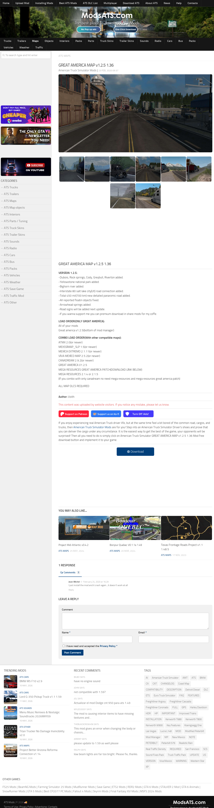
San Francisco (192, 743)
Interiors (54, 41)
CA (147, 677)
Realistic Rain (186, 737)
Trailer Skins (108, 41)
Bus (153, 41)
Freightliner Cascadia (180, 695)
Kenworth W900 (154, 719)
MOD (178, 725)
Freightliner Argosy (156, 695)
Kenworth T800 (194, 713)
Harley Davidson (198, 701)
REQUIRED (175, 743)
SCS (205, 743)
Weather (188, 41)
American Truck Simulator (165, 671)
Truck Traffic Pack (177, 748)
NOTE (192, 731)
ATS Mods (9, 796)
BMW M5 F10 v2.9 (31, 675)
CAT (155, 677)
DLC (206, 683)
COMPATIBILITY (154, 683)
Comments (71, 566)
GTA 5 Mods (34, 785)
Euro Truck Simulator (164, 689)
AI (147, 671)
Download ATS (118, 3)
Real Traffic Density (156, 743)
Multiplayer (99, 3)
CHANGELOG (167, 677)
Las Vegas (151, 725)
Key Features (173, 719)
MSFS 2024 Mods (151, 785)
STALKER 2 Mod (170, 781)
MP (166, 731)
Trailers (18, 41)
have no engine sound (87, 675)
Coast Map (183, 677)
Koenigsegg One (193, 719)
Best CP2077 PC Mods (57, 785)
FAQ (181, 689)
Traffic (201, 41)
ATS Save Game (14, 283)
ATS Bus (9, 256)
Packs (66, 41)
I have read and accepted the (90, 640)
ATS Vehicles (12, 269)
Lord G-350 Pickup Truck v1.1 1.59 (41, 690)
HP (156, 707)
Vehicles (174, 41)
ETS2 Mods (119, 781)
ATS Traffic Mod (14, 290)
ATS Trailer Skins (14, 229)
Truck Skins (90, 41)
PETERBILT (151, 737)
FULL (175, 701)
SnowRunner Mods (14, 785)
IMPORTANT (168, 707)
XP (147, 760)
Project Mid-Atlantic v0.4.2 (75, 539)
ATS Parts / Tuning (15, 215)
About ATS (137, 3)
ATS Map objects (14, 202)
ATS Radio (10, 242)
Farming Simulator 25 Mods (54, 781)
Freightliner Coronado (157, 701)
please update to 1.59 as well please (96, 737)
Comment (67, 603)
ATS (194, 671)
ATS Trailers (11, 188)
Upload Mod (19, 3)
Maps (30, 41)
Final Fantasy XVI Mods (124, 785)
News (150, 3)
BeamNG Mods (27, 781)
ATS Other (10, 296)
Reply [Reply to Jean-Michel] (71, 584)
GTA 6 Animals (190, 781)
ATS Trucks (11, 181)
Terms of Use (11, 800)
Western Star (197, 754)
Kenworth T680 (174, 713)
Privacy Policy (108, 640)
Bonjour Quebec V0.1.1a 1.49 (127, 539)
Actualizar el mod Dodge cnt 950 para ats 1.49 (102, 697)
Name (66, 626)
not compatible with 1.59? (90, 686)
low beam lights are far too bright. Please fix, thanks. (106, 748)
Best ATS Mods (61, 3)
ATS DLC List (81, 3)
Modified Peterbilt (194, 725)
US (204, 748)
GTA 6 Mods (151, 781)
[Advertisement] (135, 230)
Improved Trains (187, 707)
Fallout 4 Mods (82, 785)
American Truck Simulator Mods (92, 421)
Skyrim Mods (101, 785)
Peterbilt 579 (168, 737)
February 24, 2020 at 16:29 (96, 575)
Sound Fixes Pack (155, 748)
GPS (184, 701)
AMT (185, 671)
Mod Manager (153, 731)
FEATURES (193, 689)
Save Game (103, 781)
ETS (148, 689)
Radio (135, 41)
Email (142, 626)
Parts (77, 41)
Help (160, 3)
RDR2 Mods (135, 781)
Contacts (171, 3)
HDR (148, 707)
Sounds (123, 41)
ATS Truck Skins (14, 222)
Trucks (7, 41)
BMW (203, 671)
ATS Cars (9, 249)
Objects (41, 41)
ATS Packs (10, 263)
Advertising (41, 800)
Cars (144, 41)
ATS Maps (65, 50)
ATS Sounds (11, 236)
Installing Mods (39, 3)
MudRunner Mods (84, 781)
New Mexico (178, 731)
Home (5, 3)
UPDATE (194, 748)
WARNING (181, 754)
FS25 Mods (9, 781)
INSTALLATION (154, 713)
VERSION (150, 754)
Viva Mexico (165, 754)
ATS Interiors (12, 208)
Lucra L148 (166, 725)
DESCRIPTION (174, 683)
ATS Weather (12, 276)
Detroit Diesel (192, 683)
